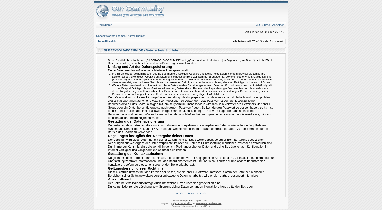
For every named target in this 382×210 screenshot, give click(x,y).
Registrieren (105, 24)
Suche (266, 24)
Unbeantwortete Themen (111, 35)
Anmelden (278, 24)
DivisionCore (215, 203)
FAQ (257, 24)
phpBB (188, 201)
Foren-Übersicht (107, 41)
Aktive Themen (136, 35)
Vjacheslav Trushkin (182, 203)
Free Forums (202, 203)
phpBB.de (205, 206)
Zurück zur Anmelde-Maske (191, 193)
